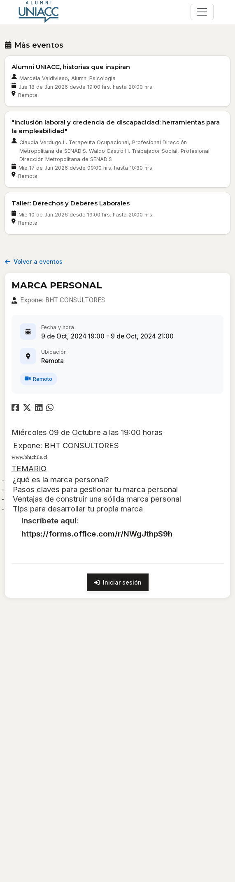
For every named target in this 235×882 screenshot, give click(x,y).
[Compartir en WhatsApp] (51, 408)
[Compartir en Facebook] (16, 408)
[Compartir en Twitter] (28, 408)
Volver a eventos (34, 261)
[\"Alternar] (202, 12)
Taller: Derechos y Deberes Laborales (71, 203)
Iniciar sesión (118, 582)
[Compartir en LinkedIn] (40, 408)
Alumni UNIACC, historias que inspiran (71, 67)
